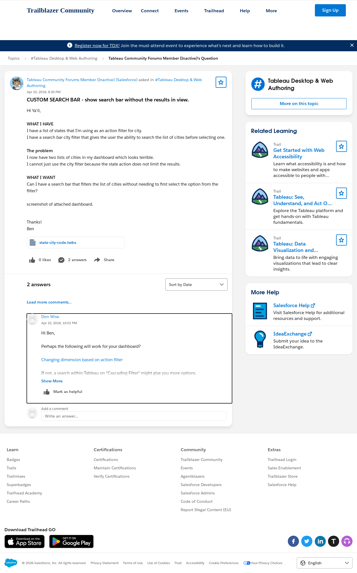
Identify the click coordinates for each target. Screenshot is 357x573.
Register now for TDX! (97, 45)
